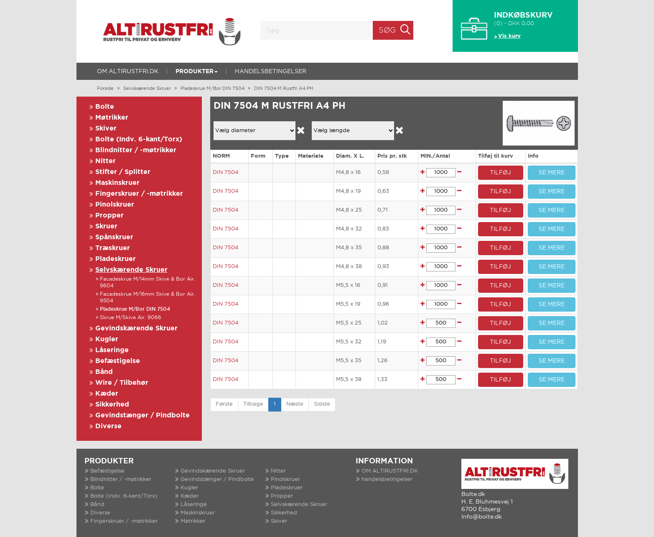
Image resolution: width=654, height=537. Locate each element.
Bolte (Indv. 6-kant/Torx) (138, 139)
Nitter (105, 161)
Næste (294, 404)
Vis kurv (509, 36)
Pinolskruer (114, 205)
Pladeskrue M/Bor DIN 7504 (212, 89)
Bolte (104, 107)
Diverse (108, 426)
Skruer (106, 226)
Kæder (106, 394)
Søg (387, 30)
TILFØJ (500, 172)
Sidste (322, 404)
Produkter (197, 71)
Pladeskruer (115, 259)
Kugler (106, 339)
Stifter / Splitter (122, 172)
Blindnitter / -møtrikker (135, 150)
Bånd (104, 372)
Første (224, 404)
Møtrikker (111, 118)
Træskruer (112, 248)
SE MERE (552, 172)
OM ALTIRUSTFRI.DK (127, 71)
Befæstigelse (117, 361)
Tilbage (253, 404)
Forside (105, 89)
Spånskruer (114, 237)
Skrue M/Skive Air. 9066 (130, 317)
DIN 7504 (226, 172)
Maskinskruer (117, 183)
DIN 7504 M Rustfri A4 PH (283, 89)
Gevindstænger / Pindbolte (142, 415)
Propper (109, 215)
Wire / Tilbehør (121, 383)
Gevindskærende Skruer (136, 328)
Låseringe (112, 350)
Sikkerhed (112, 404)
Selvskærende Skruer (147, 89)
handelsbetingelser (270, 71)
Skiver (106, 128)
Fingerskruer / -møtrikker (139, 194)
